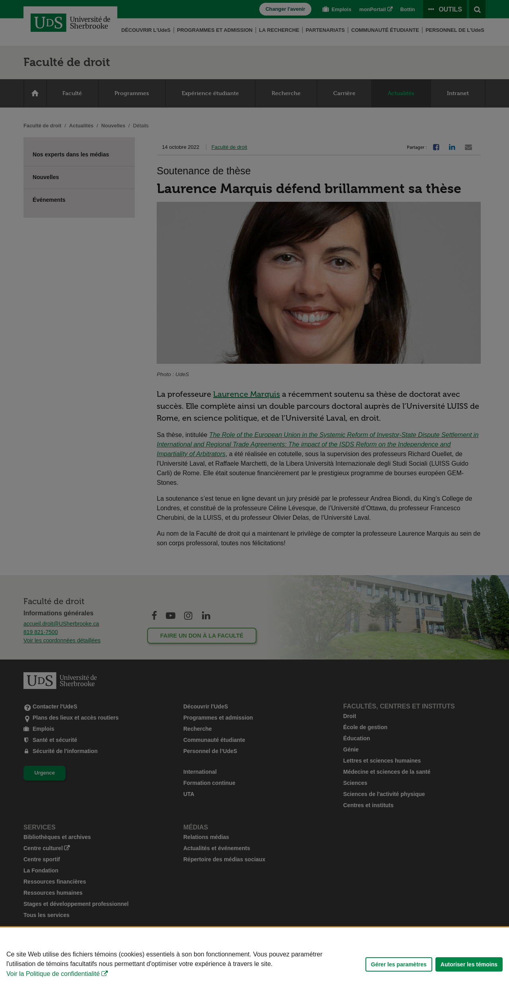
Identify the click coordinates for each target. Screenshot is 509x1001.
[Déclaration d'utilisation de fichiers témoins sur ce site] (254, 964)
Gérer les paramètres (399, 964)
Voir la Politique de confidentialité (53, 973)
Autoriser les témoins (469, 964)
